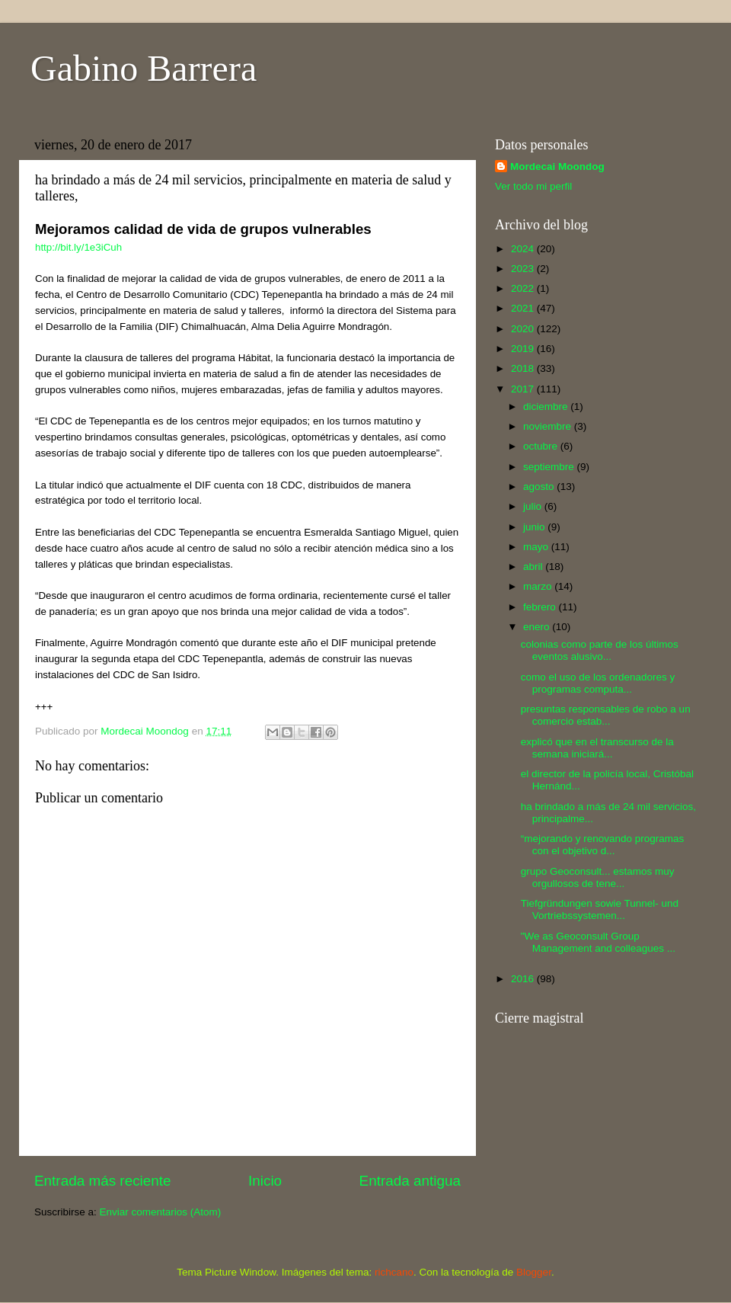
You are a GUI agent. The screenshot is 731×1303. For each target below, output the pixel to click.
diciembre (546, 406)
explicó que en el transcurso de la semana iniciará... (597, 748)
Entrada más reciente (102, 1181)
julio (533, 506)
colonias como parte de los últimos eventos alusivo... (599, 650)
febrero (541, 607)
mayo (537, 546)
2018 (524, 368)
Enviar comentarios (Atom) (161, 1212)
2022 (524, 288)
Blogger (533, 1272)
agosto (540, 486)
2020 (524, 329)
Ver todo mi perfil (533, 186)
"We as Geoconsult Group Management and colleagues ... (598, 942)
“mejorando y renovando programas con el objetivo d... (603, 844)
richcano (394, 1272)
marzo (538, 586)
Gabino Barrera (143, 68)
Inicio (265, 1181)
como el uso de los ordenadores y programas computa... (598, 683)
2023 (524, 268)
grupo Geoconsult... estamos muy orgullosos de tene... (598, 877)
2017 (524, 389)
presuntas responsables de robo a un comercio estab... (606, 715)
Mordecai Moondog (557, 166)
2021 (524, 308)
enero (537, 626)
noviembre (548, 426)
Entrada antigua (410, 1181)
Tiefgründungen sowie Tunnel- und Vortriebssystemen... (599, 909)
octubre (541, 446)
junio (535, 527)
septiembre (550, 466)
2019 (524, 348)
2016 (524, 978)
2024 (524, 249)
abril (534, 566)
